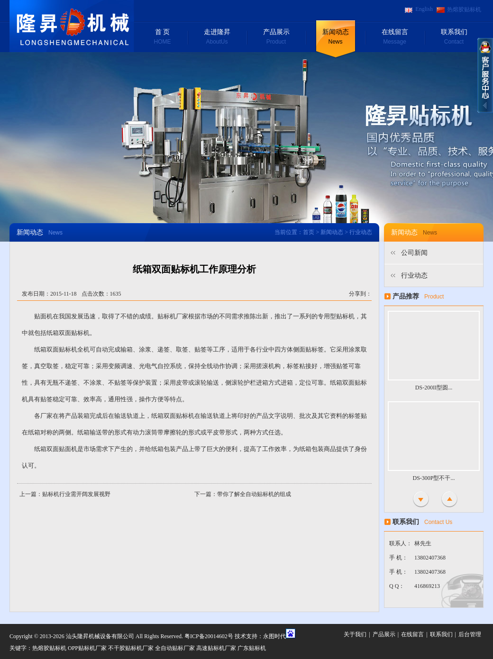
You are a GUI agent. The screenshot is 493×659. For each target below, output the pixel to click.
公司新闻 (414, 252)
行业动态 (414, 275)
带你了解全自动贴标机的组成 (254, 494)
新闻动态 (335, 37)
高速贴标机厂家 (216, 648)
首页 (308, 232)
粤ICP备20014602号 (208, 636)
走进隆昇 (216, 37)
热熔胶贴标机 (464, 9)
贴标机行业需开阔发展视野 (76, 494)
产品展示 (276, 37)
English (424, 9)
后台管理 (469, 634)
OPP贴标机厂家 (87, 648)
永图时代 (274, 636)
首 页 (162, 37)
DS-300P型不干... (433, 478)
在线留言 (394, 37)
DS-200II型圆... (433, 387)
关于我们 (355, 634)
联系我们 (454, 37)
